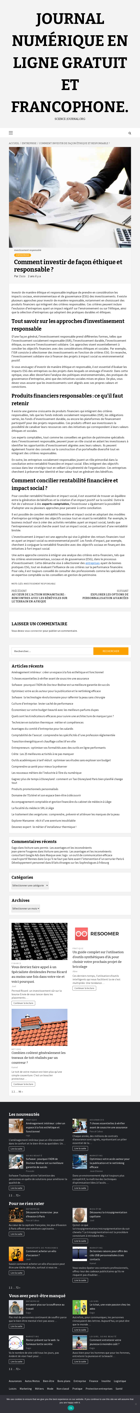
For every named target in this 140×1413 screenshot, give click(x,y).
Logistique (120, 1381)
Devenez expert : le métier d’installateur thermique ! (44, 827)
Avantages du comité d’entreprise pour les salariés (42, 729)
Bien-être (95, 1209)
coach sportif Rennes (24, 859)
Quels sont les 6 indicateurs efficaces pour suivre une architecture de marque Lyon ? (63, 716)
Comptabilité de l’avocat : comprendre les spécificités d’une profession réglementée (63, 735)
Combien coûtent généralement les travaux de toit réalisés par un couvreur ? (39, 1058)
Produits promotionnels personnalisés (35, 789)
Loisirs (94, 1301)
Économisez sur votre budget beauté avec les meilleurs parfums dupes (55, 710)
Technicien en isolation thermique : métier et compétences (48, 722)
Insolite (106, 1381)
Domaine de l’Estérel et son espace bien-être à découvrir (46, 795)
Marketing (96, 1155)
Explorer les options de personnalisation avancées (99, 594)
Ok (70, 1408)
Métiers (16, 1049)
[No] (135, 1404)
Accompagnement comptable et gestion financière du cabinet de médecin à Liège (61, 802)
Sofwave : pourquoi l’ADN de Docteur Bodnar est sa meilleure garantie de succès (61, 685)
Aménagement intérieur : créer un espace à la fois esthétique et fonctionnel (58, 672)
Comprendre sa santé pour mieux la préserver (39, 766)
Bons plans (63, 1381)
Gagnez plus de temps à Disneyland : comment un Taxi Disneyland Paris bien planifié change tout (67, 781)
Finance (16, 963)
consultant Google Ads (25, 855)
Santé (119, 1388)
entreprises (92, 563)
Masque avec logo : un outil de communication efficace (79, 855)
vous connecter (33, 630)
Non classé (63, 1388)
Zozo (22, 276)
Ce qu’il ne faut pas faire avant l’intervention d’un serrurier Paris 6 (84, 859)
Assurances (97, 1120)
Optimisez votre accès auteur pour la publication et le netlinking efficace (56, 691)
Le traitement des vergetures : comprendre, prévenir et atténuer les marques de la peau (66, 814)
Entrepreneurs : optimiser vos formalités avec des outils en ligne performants (59, 748)
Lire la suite (16, 1148)
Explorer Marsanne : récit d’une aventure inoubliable (44, 820)
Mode (50, 1388)
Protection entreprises (99, 1388)
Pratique (78, 948)
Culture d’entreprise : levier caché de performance (42, 703)
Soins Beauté (34, 1155)
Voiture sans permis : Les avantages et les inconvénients (58, 848)
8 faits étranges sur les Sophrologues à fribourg (80, 863)
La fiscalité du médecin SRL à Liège (33, 808)
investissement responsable (40, 583)
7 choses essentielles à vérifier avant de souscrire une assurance (50, 678)
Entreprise (22, 255)
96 (20, 1091)
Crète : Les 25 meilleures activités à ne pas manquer (43, 754)
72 (17, 1195)
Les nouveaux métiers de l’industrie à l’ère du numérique (47, 773)
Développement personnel (28, 863)
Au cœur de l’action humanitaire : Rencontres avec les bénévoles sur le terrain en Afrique (41, 596)
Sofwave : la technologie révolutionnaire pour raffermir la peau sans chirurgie (58, 697)
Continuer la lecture (23, 1003)
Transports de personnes (42, 1248)
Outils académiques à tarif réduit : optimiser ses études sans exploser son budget (61, 760)
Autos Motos (32, 1381)
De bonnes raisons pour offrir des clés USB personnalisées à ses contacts (109, 1255)
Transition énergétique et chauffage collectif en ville (44, 741)
